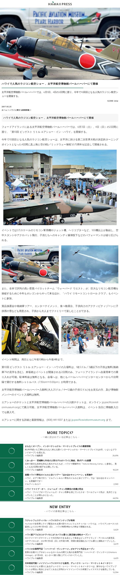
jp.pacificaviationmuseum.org (88, 419)
